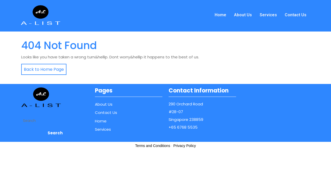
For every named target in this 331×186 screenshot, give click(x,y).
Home (220, 14)
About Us (243, 14)
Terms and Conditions (152, 146)
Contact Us (295, 14)
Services (268, 14)
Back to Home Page (42, 68)
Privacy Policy (184, 146)
